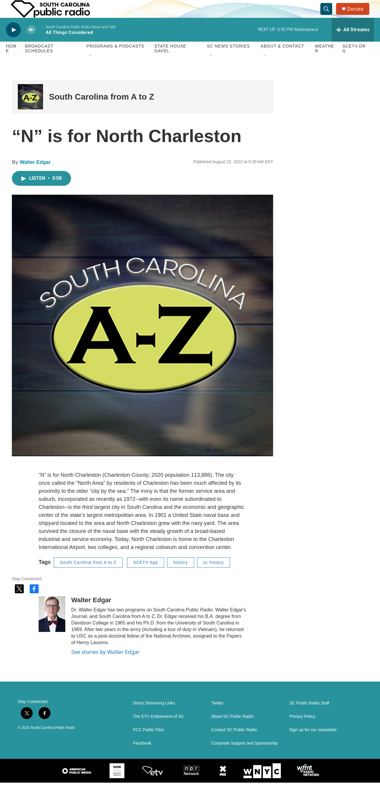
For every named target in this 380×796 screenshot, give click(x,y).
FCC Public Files (148, 743)
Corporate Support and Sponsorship (244, 756)
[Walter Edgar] (52, 627)
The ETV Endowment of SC (158, 730)
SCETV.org (354, 62)
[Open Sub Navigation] (90, 69)
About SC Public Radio (232, 730)
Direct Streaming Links (154, 716)
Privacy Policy (302, 730)
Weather (324, 62)
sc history (213, 575)
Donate (359, 15)
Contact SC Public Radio (234, 743)
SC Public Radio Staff (309, 716)
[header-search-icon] (329, 16)
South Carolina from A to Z (101, 110)
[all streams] (353, 43)
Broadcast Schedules (39, 62)
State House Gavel (170, 62)
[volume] (31, 43)
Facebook (142, 756)
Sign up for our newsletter (313, 743)
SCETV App (145, 575)
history (180, 575)
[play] (13, 43)
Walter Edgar (35, 175)
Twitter (217, 716)
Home (11, 62)
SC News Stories (228, 59)
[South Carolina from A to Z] (30, 110)
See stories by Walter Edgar (105, 665)
